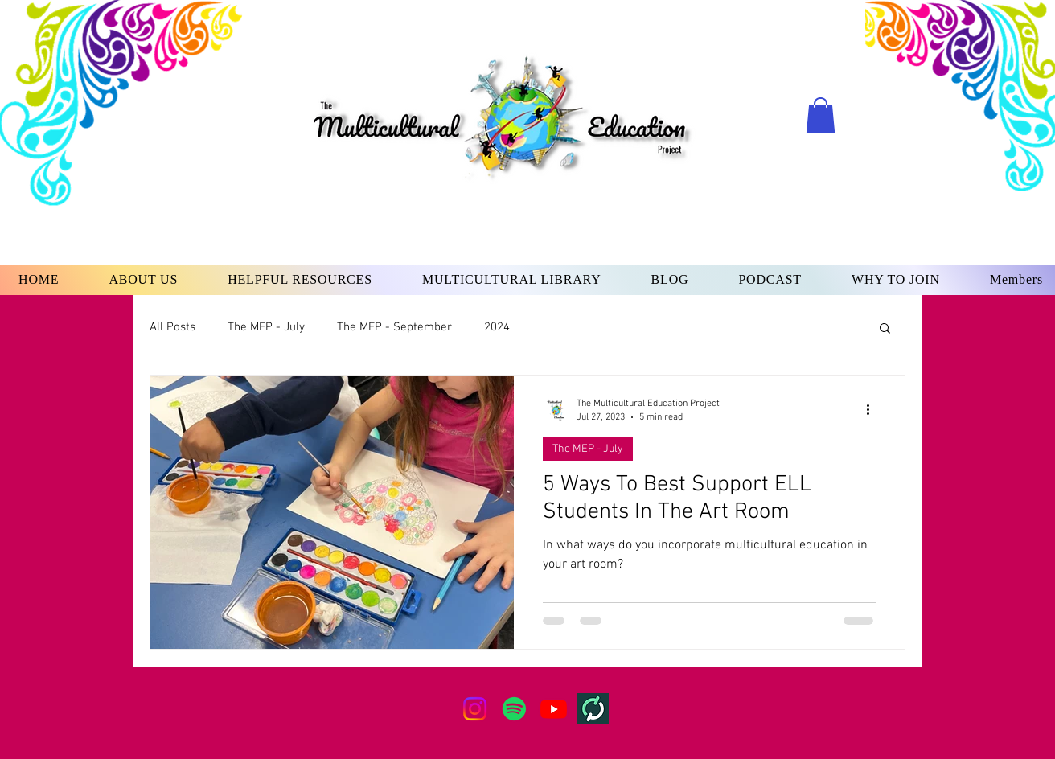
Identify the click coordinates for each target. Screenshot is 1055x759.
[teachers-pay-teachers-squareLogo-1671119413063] (593, 708)
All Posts (172, 327)
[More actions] (873, 409)
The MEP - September (394, 327)
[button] (820, 115)
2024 (497, 327)
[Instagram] (475, 708)
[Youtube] (553, 708)
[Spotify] (514, 708)
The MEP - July (266, 327)
